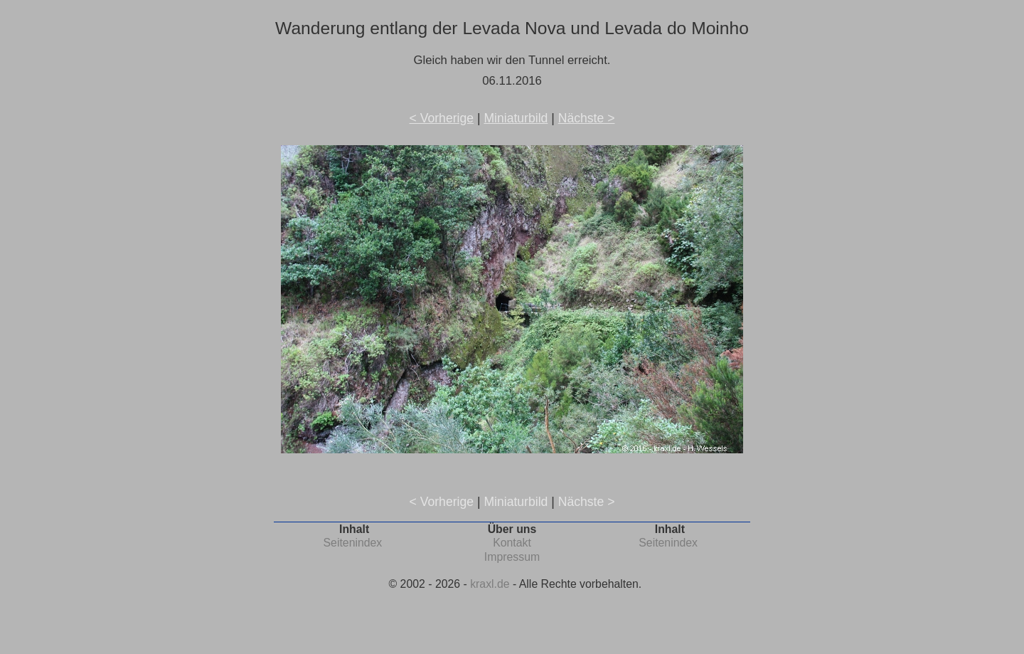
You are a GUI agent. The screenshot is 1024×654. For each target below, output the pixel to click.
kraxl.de (489, 584)
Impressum (512, 557)
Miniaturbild (516, 118)
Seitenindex (353, 543)
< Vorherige (442, 118)
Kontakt (512, 543)
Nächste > (586, 118)
